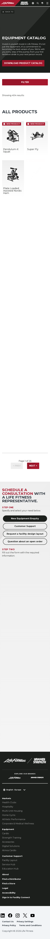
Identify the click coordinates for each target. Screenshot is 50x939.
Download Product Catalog (23, 63)
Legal (5, 888)
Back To (7, 12)
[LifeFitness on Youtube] (32, 915)
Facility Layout (9, 860)
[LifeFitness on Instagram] (17, 915)
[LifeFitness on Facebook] (10, 915)
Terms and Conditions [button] (30, 925)
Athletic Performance (13, 819)
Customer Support (25, 526)
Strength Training (11, 837)
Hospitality (7, 806)
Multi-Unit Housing (12, 811)
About (5, 874)
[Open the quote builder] (42, 3)
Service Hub (8, 864)
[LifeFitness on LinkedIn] (3, 915)
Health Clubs (9, 802)
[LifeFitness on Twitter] (25, 915)
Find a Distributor (11, 879)
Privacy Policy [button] (9, 925)
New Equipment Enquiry (25, 518)
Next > (33, 465)
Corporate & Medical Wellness (18, 823)
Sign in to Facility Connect (16, 897)
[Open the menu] (47, 3)
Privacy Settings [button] (25, 921)
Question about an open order (25, 541)
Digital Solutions (10, 846)
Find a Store (8, 883)
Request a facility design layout (25, 534)
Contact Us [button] (8, 921)
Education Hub (10, 868)
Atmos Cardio (9, 850)
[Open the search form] (38, 3)
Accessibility (8, 892)
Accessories (8, 842)
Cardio (5, 833)
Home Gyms (8, 815)
